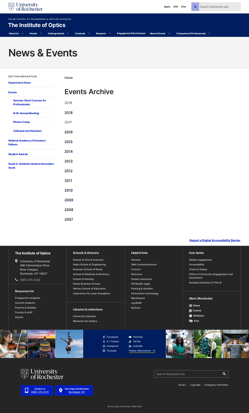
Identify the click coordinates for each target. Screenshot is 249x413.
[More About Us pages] (22, 33)
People (33, 33)
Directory (136, 274)
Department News (19, 82)
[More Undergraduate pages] (68, 33)
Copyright (195, 384)
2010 (69, 190)
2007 (69, 219)
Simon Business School (86, 283)
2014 (69, 151)
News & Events (157, 33)
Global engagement (200, 259)
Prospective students (27, 298)
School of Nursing (83, 279)
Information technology (145, 293)
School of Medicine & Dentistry (91, 274)
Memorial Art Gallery (85, 321)
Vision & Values (198, 269)
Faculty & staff (23, 312)
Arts (194, 321)
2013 (69, 161)
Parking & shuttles (142, 288)
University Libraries (84, 316)
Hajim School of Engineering (89, 264)
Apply (167, 6)
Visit (175, 6)
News (194, 305)
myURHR (136, 303)
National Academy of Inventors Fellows (27, 142)
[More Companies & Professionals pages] (209, 33)
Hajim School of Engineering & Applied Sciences (39, 19)
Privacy (182, 384)
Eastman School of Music (88, 269)
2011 (68, 180)
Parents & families (25, 307)
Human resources (141, 279)
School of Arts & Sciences (88, 259)
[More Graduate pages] (89, 33)
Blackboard (138, 298)
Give (183, 6)
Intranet (136, 259)
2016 (69, 132)
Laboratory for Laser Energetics (91, 293)
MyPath (135, 308)
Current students (25, 302)
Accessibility (196, 264)
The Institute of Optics (36, 25)
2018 (69, 112)
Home (69, 77)
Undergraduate (56, 33)
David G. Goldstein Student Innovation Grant (31, 165)
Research (101, 33)
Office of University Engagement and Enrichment (211, 275)
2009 (69, 199)
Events (12, 92)
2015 (69, 141)
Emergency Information (216, 384)
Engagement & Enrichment (131, 33)
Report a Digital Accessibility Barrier (215, 240)
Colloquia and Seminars (27, 131)
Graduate (80, 33)
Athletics (196, 315)
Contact (136, 269)
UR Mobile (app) (140, 283)
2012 (69, 170)
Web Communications (144, 264)
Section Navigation (22, 76)
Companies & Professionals (191, 33)
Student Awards (18, 154)
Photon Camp (21, 122)
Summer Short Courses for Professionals (29, 102)
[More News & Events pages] (169, 33)
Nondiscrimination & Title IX (205, 282)
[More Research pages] (109, 33)
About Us (14, 33)
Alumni (19, 317)
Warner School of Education (89, 288)
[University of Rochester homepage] (25, 7)
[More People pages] (40, 33)
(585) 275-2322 (30, 280)
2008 (69, 209)
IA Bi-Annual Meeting (26, 113)
